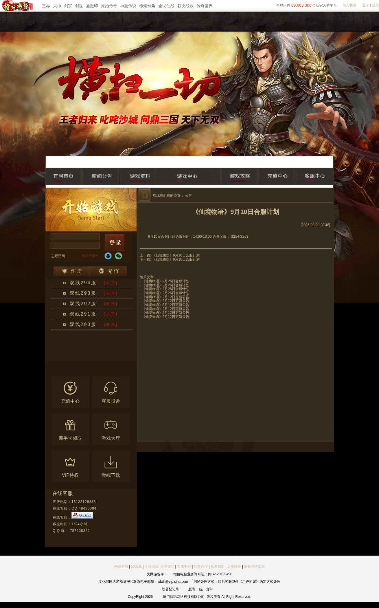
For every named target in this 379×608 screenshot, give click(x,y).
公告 (188, 195)
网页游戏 (121, 567)
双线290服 (83, 324)
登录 (365, 5)
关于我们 (167, 567)
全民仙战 (166, 5)
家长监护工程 (254, 567)
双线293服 (83, 293)
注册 (375, 5)
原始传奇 (109, 5)
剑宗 (68, 5)
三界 (46, 5)
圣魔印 (92, 5)
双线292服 (83, 303)
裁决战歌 (185, 5)
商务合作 (201, 567)
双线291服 (83, 314)
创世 (79, 5)
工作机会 (234, 567)
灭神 (57, 5)
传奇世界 (204, 5)
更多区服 (109, 358)
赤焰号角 (147, 5)
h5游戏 (136, 567)
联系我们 (218, 567)
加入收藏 (349, 5)
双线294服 (83, 282)
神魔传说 (128, 5)
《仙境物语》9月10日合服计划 (176, 255)
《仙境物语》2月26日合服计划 (165, 281)
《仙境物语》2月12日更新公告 (165, 297)
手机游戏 (152, 567)
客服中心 (184, 567)
